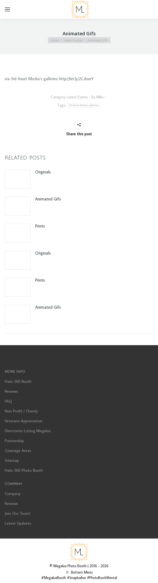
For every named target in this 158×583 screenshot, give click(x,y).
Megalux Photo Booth (70, 565)
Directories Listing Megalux (28, 430)
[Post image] (17, 179)
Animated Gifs (48, 199)
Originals (43, 172)
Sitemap (12, 460)
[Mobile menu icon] (7, 9)
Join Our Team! (17, 513)
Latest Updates (18, 523)
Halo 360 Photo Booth (24, 470)
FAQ (8, 401)
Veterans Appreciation (23, 420)
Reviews (11, 391)
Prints (40, 226)
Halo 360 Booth (18, 381)
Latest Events (77, 97)
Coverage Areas (18, 450)
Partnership (14, 440)
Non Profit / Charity (21, 411)
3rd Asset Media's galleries (84, 105)
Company (12, 493)
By (97, 97)
